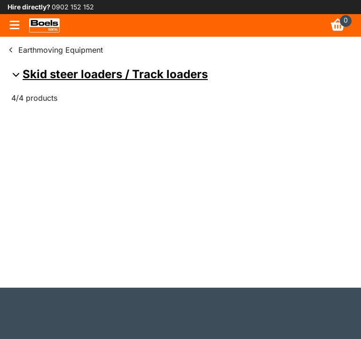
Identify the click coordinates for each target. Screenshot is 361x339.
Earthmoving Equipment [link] (60, 50)
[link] (44, 25)
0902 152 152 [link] (73, 7)
